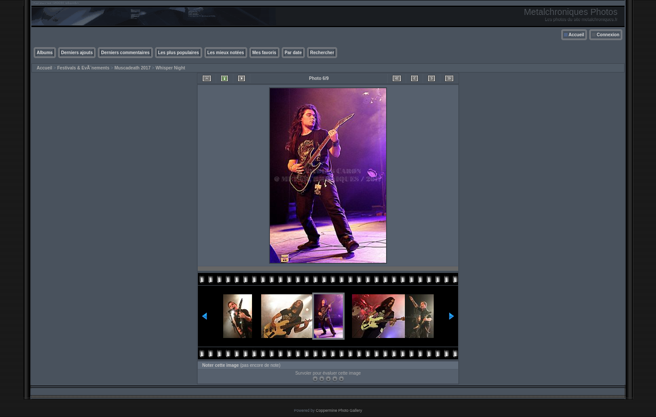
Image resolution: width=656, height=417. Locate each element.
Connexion (608, 34)
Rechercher (322, 52)
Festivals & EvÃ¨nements (83, 67)
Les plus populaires (178, 52)
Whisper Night (170, 67)
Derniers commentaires (125, 52)
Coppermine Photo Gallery (339, 410)
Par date (293, 52)
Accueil (576, 34)
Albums (45, 52)
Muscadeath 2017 (132, 67)
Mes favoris (264, 52)
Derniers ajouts (77, 52)
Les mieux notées (225, 52)
